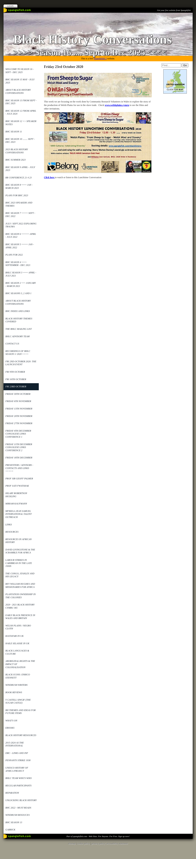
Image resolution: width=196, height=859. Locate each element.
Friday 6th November (18, 401)
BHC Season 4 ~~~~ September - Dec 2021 (18, 264)
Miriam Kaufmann (16, 503)
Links (8, 524)
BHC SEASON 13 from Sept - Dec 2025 (21, 102)
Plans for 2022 (14, 254)
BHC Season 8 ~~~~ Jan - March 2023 (19, 186)
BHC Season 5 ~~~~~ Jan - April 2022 (19, 246)
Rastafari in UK (14, 636)
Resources (12, 531)
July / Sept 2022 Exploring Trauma (21, 225)
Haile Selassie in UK (17, 643)
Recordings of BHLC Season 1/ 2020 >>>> (17, 353)
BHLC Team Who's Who (18, 778)
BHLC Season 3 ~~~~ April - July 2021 (20, 274)
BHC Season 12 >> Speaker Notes (20, 123)
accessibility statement (117, 843)
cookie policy (83, 843)
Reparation (12, 792)
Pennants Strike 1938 (18, 760)
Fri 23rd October (15, 386)
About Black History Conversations (18, 91)
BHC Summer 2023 (15, 159)
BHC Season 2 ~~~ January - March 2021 (20, 284)
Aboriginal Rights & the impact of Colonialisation (20, 664)
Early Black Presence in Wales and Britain (20, 617)
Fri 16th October (15, 379)
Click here (49, 177)
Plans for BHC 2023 (16, 195)
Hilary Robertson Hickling (16, 495)
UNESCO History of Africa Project (16, 769)
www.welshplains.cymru (117, 105)
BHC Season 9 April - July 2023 (20, 169)
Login (10, 6)
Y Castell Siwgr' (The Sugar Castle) (18, 701)
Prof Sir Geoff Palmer (19, 478)
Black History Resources (20, 735)
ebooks (9, 727)
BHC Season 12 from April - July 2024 (20, 112)
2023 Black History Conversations (16, 151)
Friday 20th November (18, 416)
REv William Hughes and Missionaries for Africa (20, 585)
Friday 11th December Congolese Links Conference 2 (18, 447)
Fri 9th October (15, 371)
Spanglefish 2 (100, 58)
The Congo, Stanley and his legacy (19, 575)
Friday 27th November (18, 423)
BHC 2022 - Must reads (18, 807)
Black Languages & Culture (17, 652)
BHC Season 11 (13, 131)
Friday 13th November (18, 408)
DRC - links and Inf (16, 753)
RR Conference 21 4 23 (18, 177)
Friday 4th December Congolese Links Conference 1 (18, 433)
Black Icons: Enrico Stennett (17, 676)
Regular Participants (18, 785)
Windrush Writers (16, 685)
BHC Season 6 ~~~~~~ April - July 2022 (20, 235)
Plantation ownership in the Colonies (20, 596)
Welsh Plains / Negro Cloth (18, 627)
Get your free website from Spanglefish (174, 10)
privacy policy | (99, 843)
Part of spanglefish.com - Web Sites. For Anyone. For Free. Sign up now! (97, 836)
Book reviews (13, 692)
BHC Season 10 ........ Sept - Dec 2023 (20, 141)
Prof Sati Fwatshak (17, 485)
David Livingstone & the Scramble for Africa (20, 551)
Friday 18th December (18, 457)
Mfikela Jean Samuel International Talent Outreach (18, 514)
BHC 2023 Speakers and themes (18, 204)
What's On (11, 720)
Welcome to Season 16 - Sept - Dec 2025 (19, 71)
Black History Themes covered (18, 320)
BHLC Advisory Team (17, 336)
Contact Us (12, 343)
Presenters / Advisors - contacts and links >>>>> (19, 468)
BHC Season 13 (13, 822)
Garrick (10, 829)
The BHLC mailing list (18, 329)
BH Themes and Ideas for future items (20, 712)
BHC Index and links (17, 311)
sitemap (71, 843)
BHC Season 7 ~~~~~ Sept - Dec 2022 (20, 215)
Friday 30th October (18, 394)
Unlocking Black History (21, 800)
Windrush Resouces (17, 815)
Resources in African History (18, 541)
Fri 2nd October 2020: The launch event (20, 363)
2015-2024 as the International (14, 744)
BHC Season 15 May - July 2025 (20, 81)
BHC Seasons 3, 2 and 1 (18, 293)
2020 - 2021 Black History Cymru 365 (20, 606)
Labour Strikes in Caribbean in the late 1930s (18, 563)
